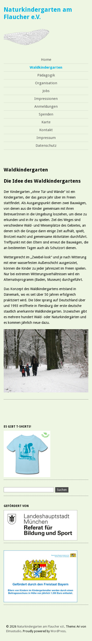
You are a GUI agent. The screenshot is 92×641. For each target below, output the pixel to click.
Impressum (46, 138)
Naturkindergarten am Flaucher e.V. (38, 13)
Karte (46, 122)
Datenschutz (46, 145)
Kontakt (46, 130)
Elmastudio (13, 631)
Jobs (46, 91)
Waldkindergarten (46, 67)
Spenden (46, 114)
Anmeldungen (46, 106)
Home (46, 59)
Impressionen (46, 98)
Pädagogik (46, 75)
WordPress (58, 631)
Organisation (46, 83)
